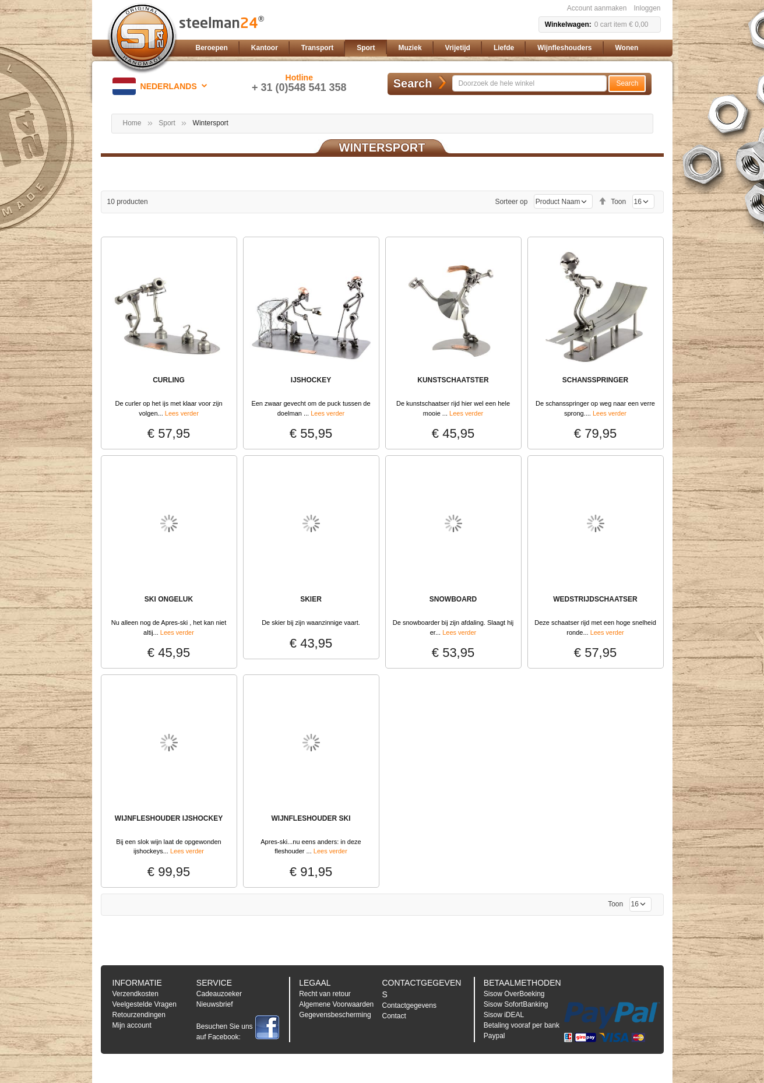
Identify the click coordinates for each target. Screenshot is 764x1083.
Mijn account (132, 1025)
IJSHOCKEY (311, 380)
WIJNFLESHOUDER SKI (310, 818)
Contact (394, 1016)
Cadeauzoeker (219, 994)
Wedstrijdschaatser (595, 599)
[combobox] (529, 83)
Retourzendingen (139, 1015)
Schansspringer (595, 380)
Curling (169, 380)
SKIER (311, 599)
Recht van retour (325, 994)
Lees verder (182, 413)
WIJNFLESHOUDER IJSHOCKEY (169, 818)
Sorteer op (511, 202)
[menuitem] (212, 48)
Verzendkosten (135, 994)
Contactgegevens (409, 1005)
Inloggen (646, 8)
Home (132, 123)
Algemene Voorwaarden (336, 1004)
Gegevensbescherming (335, 1015)
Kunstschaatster (452, 380)
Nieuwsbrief (214, 1004)
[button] (161, 86)
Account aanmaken (597, 8)
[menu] (426, 48)
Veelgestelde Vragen (144, 1004)
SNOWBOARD (453, 599)
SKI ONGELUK (169, 599)
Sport (167, 123)
